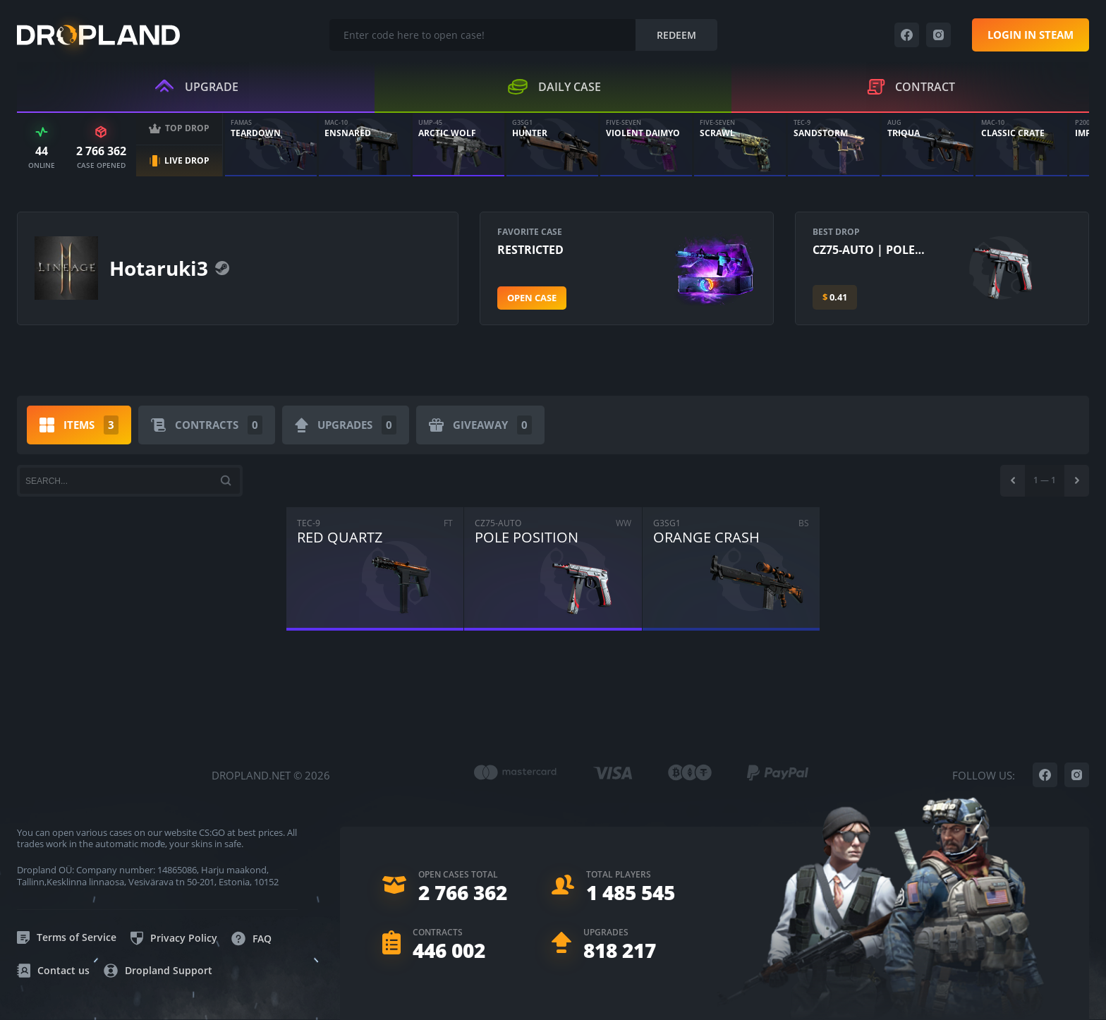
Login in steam (1031, 35)
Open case (532, 297)
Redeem (676, 35)
